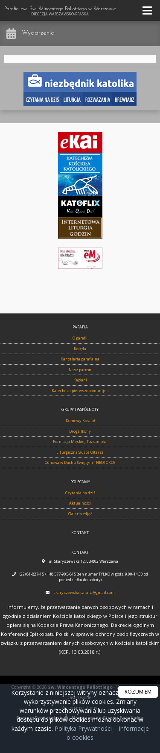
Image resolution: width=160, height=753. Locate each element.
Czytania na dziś (80, 493)
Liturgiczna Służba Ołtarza (80, 452)
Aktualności (80, 503)
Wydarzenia (38, 33)
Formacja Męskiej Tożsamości (80, 441)
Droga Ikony (80, 431)
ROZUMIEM (138, 691)
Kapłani (80, 380)
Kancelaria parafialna (80, 359)
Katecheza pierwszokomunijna (80, 390)
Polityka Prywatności (82, 728)
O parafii (80, 338)
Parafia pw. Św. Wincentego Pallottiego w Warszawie (60, 11)
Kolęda (80, 348)
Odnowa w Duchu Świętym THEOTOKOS (80, 462)
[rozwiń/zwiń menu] (148, 10)
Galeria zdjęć (80, 514)
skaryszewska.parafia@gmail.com (84, 592)
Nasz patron (80, 369)
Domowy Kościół (80, 420)
